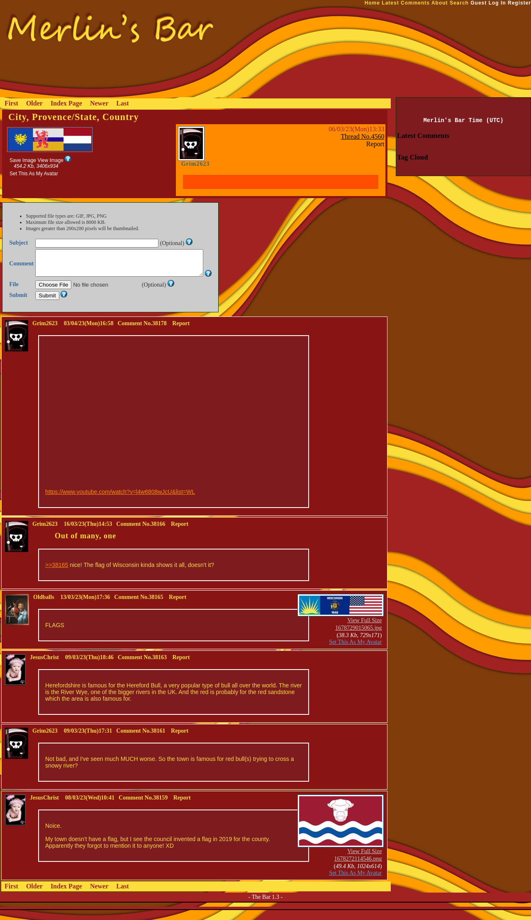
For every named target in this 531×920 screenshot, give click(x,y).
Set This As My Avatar (34, 174)
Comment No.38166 (140, 534)
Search (459, 3)
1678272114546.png (358, 869)
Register (519, 3)
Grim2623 (195, 164)
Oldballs (43, 607)
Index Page (66, 103)
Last (122, 103)
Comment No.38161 (140, 741)
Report (375, 143)
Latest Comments (406, 3)
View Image (50, 160)
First (11, 103)
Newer (99, 103)
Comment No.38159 (143, 808)
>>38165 (56, 575)
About (439, 3)
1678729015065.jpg (358, 638)
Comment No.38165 (138, 607)
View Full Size (364, 630)
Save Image (23, 160)
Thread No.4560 (363, 136)
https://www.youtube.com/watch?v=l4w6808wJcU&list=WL (120, 501)
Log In (497, 3)
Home (372, 3)
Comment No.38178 (141, 333)
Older (34, 103)
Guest (478, 3)
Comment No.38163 (142, 667)
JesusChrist (44, 667)
